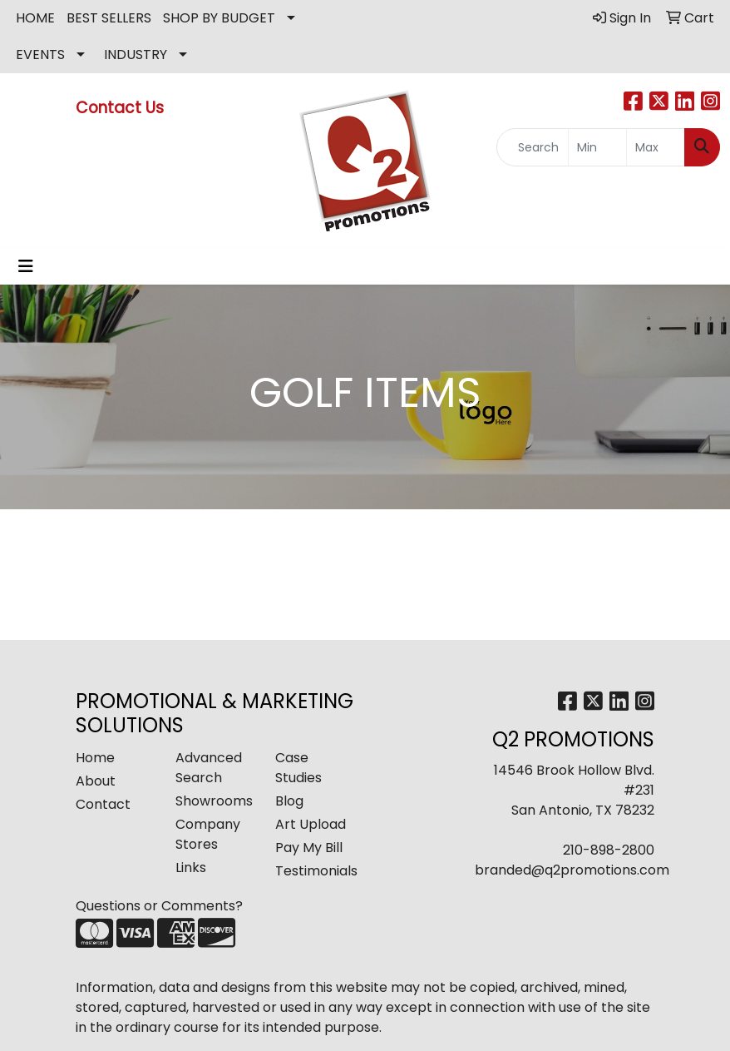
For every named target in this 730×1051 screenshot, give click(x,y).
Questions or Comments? (159, 905)
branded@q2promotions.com (572, 870)
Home (95, 757)
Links (190, 867)
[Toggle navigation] (25, 266)
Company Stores (207, 834)
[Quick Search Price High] (655, 147)
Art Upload (310, 824)
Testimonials (315, 870)
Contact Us (122, 108)
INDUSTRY (135, 54)
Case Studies (298, 767)
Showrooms (214, 801)
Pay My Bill (309, 847)
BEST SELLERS (109, 17)
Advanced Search (208, 767)
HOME (35, 17)
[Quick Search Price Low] (597, 147)
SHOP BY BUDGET (219, 17)
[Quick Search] (532, 147)
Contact (103, 804)
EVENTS (40, 54)
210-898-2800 (608, 850)
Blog (289, 801)
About (96, 781)
